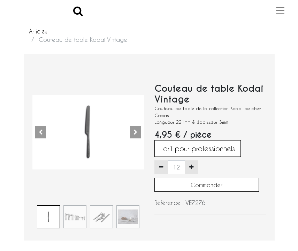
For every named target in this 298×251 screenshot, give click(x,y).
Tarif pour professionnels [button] (197, 148)
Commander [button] (206, 185)
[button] (40, 132)
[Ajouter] (191, 167)
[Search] (78, 10)
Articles (38, 31)
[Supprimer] (161, 167)
